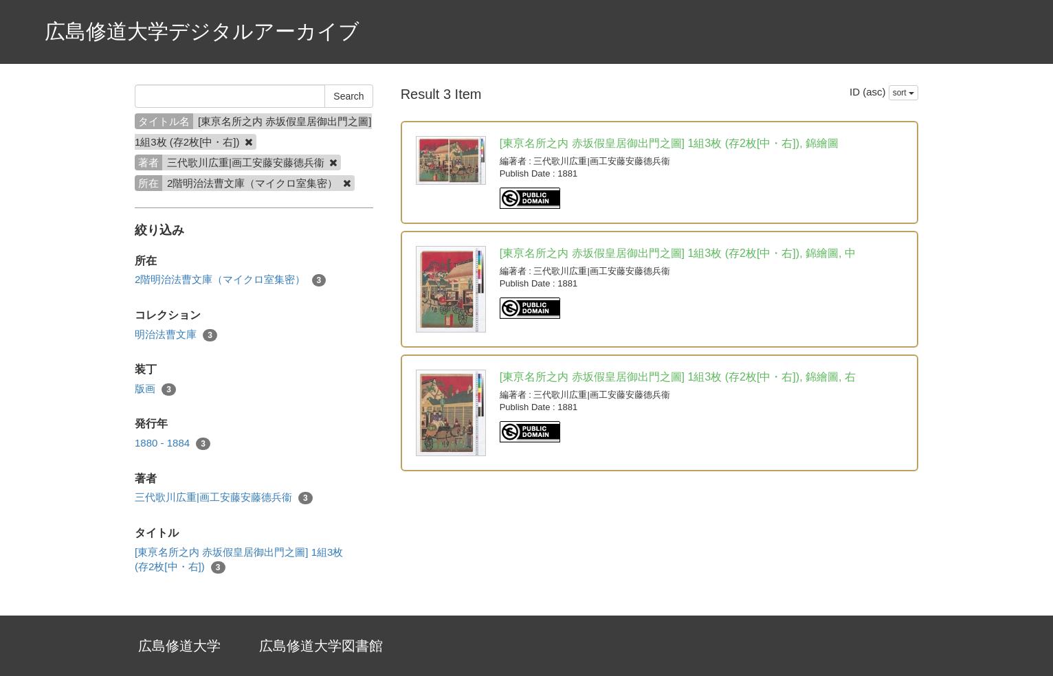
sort (903, 93)
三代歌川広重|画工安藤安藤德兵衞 (224, 497)
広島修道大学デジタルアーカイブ (202, 31)
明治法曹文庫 (176, 334)
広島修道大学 (179, 645)
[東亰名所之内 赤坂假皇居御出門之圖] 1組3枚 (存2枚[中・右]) (239, 560)
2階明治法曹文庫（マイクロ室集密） (230, 279)
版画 (155, 389)
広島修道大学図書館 (321, 645)
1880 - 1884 (172, 443)
